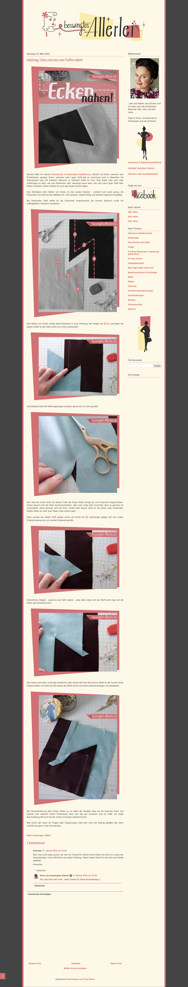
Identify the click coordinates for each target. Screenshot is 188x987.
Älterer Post (115, 963)
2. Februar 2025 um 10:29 (85, 875)
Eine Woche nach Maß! (139, 242)
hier (92, 180)
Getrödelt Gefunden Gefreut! (141, 168)
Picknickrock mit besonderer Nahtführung (71, 174)
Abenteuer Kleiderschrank (140, 233)
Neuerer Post (35, 963)
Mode (130, 277)
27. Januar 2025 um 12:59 (54, 851)
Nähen (48, 835)
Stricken (132, 300)
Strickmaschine (135, 304)
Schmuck (132, 286)
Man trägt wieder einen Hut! (141, 268)
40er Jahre (133, 216)
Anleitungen (38, 835)
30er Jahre (133, 212)
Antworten (37, 864)
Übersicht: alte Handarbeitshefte (143, 174)
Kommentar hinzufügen (39, 894)
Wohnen (132, 309)
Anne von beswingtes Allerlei (54, 875)
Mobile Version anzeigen (75, 968)
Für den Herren (135, 259)
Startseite (75, 963)
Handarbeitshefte (136, 263)
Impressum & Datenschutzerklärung (144, 162)
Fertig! (131, 247)
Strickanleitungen (136, 295)
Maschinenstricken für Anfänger (142, 272)
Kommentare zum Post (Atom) (81, 979)
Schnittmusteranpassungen (140, 291)
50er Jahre (133, 221)
